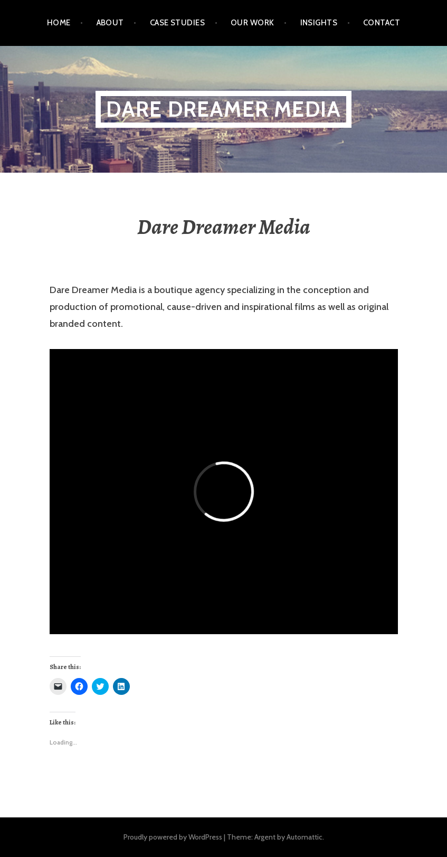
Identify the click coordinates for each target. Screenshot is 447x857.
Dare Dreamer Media (223, 109)
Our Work (252, 22)
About (110, 22)
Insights (319, 22)
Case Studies (177, 22)
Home (59, 22)
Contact (381, 22)
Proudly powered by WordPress (172, 837)
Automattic (304, 837)
